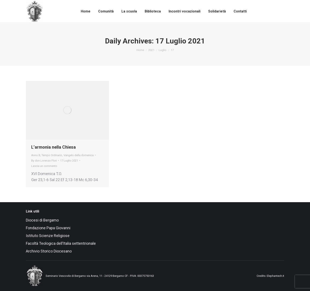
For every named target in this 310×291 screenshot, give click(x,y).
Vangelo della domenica (79, 155)
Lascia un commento (44, 166)
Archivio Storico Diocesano (49, 251)
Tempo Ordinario (52, 155)
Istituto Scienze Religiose (48, 235)
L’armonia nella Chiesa (53, 147)
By (44, 160)
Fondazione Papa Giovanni (48, 228)
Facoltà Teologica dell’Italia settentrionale (61, 243)
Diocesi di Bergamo (42, 220)
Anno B (35, 155)
